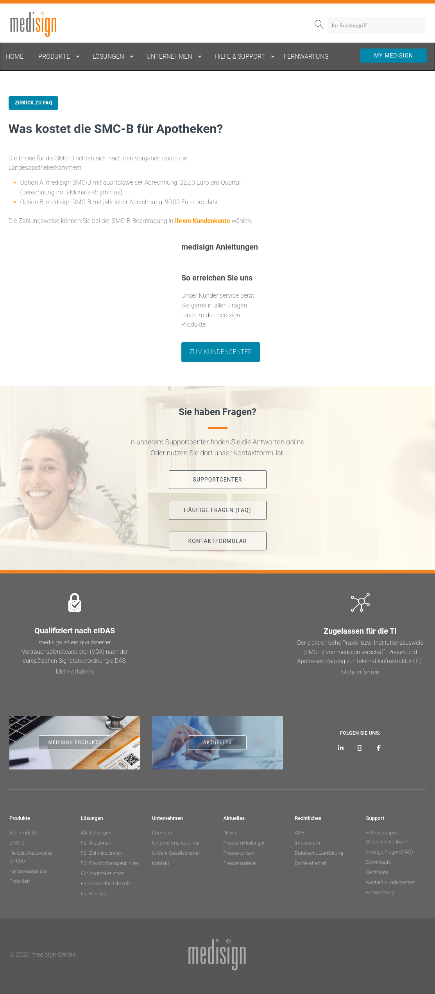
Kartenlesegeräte (28, 871)
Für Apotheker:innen (103, 873)
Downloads (378, 862)
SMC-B (17, 843)
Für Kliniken (93, 894)
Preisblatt (19, 881)
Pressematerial (240, 863)
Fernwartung (380, 892)
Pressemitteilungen (245, 843)
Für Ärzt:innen (96, 843)
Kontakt (160, 863)
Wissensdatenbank (387, 842)
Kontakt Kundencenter (390, 882)
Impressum (307, 843)
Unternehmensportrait (176, 843)
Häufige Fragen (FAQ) (389, 852)
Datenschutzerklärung (319, 853)
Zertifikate (377, 872)
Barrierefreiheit (311, 863)
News (230, 833)
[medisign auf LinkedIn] (341, 747)
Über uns (162, 833)
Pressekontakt (239, 853)
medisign (41, 24)
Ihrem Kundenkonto (202, 221)
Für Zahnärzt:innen (101, 853)
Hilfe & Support (382, 833)
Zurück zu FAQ (33, 103)
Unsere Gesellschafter (176, 853)
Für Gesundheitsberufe (106, 883)
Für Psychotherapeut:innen (110, 863)
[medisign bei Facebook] (379, 747)
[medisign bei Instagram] (359, 747)
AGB (299, 833)
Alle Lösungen (96, 833)
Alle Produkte (23, 833)
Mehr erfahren (74, 672)
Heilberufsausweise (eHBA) (30, 857)
